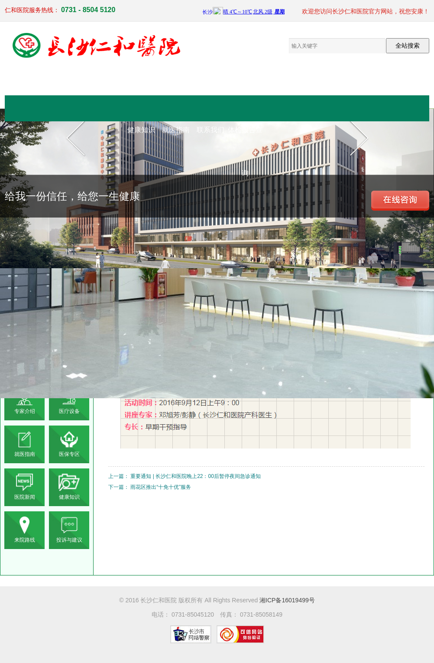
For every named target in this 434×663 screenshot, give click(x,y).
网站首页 (141, 86)
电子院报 (314, 86)
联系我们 (210, 129)
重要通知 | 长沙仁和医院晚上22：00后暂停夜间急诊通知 (195, 476)
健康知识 (141, 129)
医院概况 (176, 86)
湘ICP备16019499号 (287, 600)
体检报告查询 (245, 139)
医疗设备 (245, 86)
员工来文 (349, 86)
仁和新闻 (384, 86)
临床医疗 (210, 86)
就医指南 (176, 129)
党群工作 (280, 86)
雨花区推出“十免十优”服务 (160, 487)
